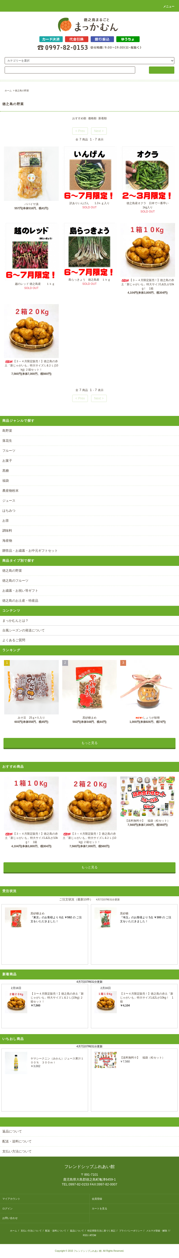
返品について (77, 1230)
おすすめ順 (79, 118)
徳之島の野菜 (22, 90)
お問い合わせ (10, 1218)
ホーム (8, 90)
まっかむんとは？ (15, 620)
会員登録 (97, 1198)
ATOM (93, 1235)
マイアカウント (11, 1198)
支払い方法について (31, 1230)
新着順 (102, 118)
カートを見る (99, 1208)
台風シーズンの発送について (23, 630)
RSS (85, 1235)
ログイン (7, 1208)
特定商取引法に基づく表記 (101, 1230)
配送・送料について (55, 1230)
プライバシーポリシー (130, 1230)
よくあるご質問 (13, 640)
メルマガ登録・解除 (156, 1230)
